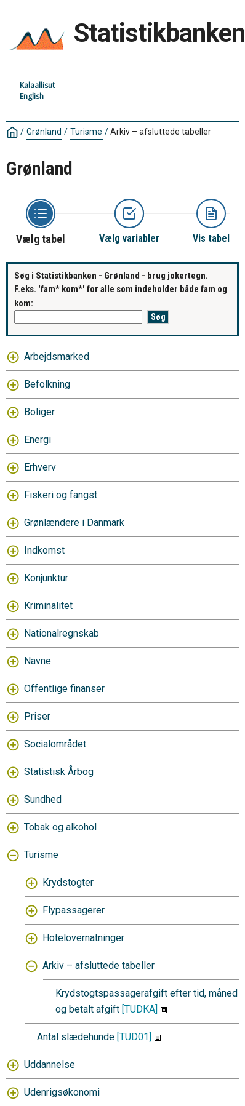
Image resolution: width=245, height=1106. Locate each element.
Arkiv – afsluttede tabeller (160, 132)
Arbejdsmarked (56, 356)
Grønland (44, 132)
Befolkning (47, 384)
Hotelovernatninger (83, 938)
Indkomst (44, 550)
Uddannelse (49, 1064)
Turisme (86, 132)
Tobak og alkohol (60, 827)
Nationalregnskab (61, 633)
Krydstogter (68, 882)
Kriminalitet (48, 605)
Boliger (39, 412)
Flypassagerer (73, 910)
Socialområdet (55, 744)
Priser (37, 716)
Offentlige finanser (64, 688)
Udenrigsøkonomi (62, 1092)
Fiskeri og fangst (60, 495)
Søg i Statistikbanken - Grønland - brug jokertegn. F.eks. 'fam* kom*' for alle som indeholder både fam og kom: (120, 289)
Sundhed (43, 799)
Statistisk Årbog (59, 772)
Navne (37, 661)
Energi (37, 439)
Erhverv (40, 467)
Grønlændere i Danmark (74, 522)
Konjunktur (46, 578)
